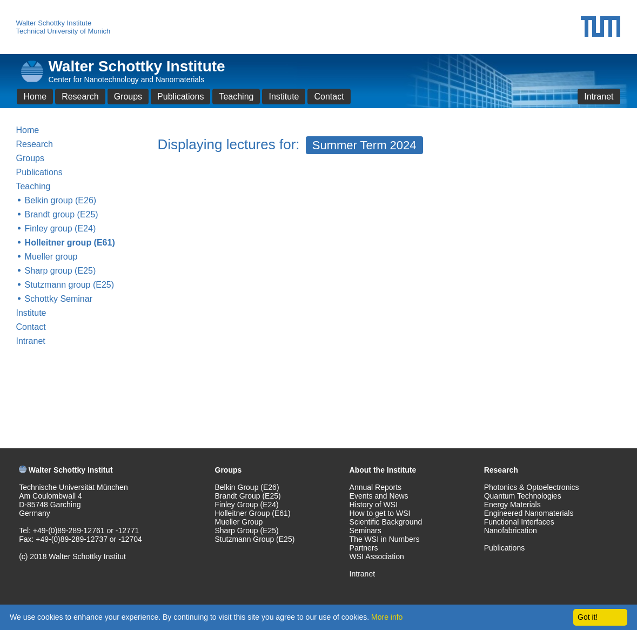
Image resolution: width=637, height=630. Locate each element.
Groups (128, 96)
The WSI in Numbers (385, 539)
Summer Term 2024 (364, 145)
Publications (180, 96)
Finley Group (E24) (247, 504)
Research (80, 96)
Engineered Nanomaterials (529, 513)
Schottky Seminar (58, 298)
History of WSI (374, 504)
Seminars (365, 530)
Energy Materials (512, 504)
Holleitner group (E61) (70, 242)
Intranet (598, 96)
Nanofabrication (510, 530)
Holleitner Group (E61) (253, 513)
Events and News (379, 496)
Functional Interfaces (519, 522)
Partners (364, 547)
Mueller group (51, 256)
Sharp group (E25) (60, 270)
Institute (284, 96)
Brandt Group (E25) (248, 496)
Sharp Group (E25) (247, 530)
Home (34, 96)
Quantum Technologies (522, 496)
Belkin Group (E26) (247, 487)
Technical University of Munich (63, 31)
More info (387, 617)
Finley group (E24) (60, 228)
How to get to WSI (380, 513)
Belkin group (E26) (61, 200)
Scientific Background (386, 522)
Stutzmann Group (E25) (255, 539)
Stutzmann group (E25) (69, 284)
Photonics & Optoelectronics (531, 487)
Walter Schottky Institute (53, 23)
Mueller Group (239, 522)
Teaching (236, 96)
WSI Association (377, 556)
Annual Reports (376, 487)
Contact (329, 96)
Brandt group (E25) (61, 214)
